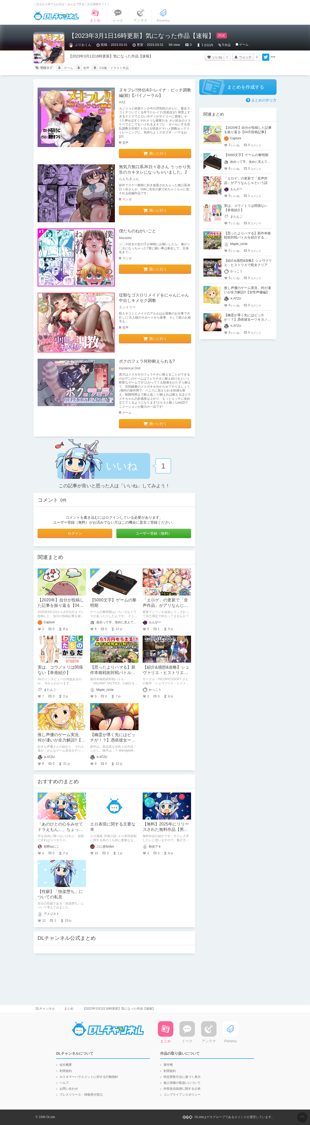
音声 (86, 68)
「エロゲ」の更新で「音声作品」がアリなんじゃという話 (165, 605)
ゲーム (243, 44)
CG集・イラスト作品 (114, 68)
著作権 (168, 1065)
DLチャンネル (56, 15)
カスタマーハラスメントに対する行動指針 (88, 1077)
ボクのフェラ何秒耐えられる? (147, 361)
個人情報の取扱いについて (182, 1083)
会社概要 (65, 1065)
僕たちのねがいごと (137, 231)
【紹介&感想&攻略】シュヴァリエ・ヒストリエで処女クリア (166, 672)
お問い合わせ (68, 1088)
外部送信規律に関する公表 (182, 1088)
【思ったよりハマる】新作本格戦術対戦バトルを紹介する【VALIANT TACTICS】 (247, 237)
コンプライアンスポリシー (182, 1094)
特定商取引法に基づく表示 (182, 1077)
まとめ (68, 1008)
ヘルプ (64, 1083)
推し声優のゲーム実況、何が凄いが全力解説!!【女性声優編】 (61, 740)
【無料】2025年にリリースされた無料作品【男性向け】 (166, 829)
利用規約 (65, 1071)
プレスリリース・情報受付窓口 (81, 1094)
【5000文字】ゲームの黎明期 (246, 155)
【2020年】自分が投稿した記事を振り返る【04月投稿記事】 (61, 605)
